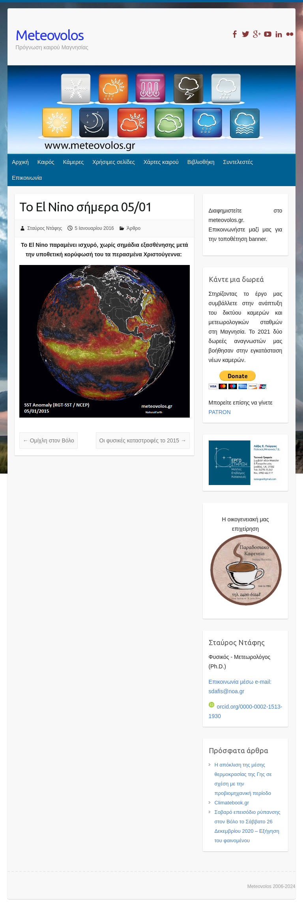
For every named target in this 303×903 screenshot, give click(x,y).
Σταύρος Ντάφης (44, 228)
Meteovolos (49, 35)
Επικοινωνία (27, 178)
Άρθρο (133, 228)
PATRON (220, 412)
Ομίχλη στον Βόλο (48, 440)
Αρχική (20, 162)
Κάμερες (73, 162)
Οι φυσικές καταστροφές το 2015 (143, 440)
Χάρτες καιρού (161, 162)
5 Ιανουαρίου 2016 (94, 228)
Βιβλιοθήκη (201, 162)
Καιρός (45, 162)
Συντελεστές (238, 162)
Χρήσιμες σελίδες (113, 162)
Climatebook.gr (232, 803)
